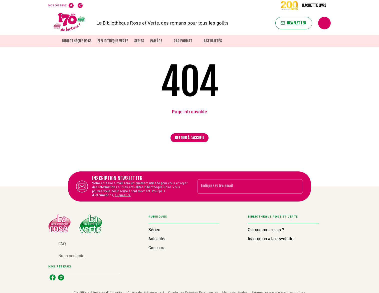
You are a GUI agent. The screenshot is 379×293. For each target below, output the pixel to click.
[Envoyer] (297, 186)
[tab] (53, 41)
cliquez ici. (123, 195)
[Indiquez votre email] (244, 186)
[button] (293, 23)
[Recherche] (324, 23)
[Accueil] (69, 23)
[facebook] (71, 5)
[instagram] (80, 5)
